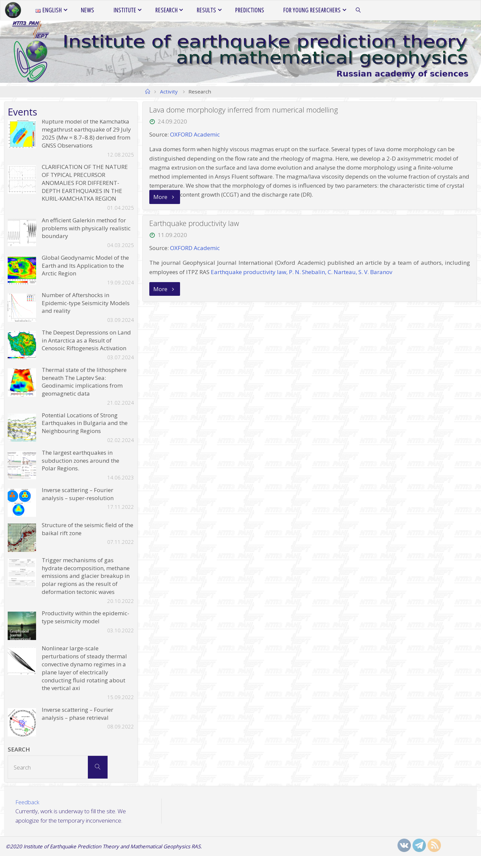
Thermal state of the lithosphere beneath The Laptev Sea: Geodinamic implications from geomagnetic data (84, 381)
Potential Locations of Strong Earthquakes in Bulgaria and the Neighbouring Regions (85, 423)
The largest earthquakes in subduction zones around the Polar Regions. (80, 460)
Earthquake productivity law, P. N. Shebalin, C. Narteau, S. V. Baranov (301, 272)
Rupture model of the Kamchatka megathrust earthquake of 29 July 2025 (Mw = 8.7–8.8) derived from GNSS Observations (86, 133)
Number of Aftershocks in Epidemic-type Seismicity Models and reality (86, 303)
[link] (358, 10)
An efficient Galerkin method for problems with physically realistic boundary (86, 228)
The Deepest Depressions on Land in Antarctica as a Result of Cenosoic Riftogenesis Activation (86, 340)
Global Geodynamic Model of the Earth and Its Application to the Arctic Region (85, 265)
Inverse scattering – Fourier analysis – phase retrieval (77, 713)
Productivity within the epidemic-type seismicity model (85, 617)
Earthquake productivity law (194, 223)
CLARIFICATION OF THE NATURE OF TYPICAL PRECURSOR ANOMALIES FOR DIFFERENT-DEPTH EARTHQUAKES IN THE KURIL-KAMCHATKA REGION (85, 182)
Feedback (27, 802)
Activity (169, 91)
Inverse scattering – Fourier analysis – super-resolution (78, 494)
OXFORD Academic (195, 134)
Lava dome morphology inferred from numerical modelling (243, 110)
